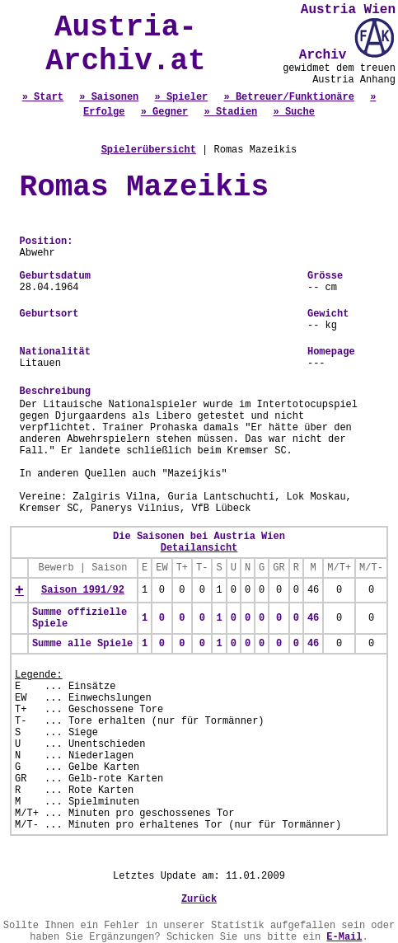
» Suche (294, 112)
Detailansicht (199, 548)
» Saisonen (108, 97)
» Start (42, 97)
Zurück (199, 899)
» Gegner (165, 112)
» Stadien (231, 112)
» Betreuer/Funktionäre (289, 97)
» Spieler (181, 97)
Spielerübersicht (148, 150)
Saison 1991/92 (82, 590)
